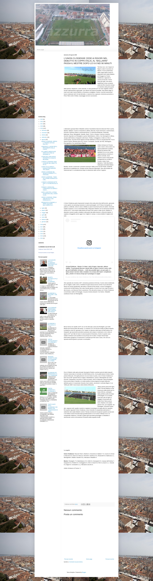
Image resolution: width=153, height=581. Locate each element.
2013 (41, 236)
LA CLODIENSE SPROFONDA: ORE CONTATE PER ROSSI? (52, 310)
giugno (43, 210)
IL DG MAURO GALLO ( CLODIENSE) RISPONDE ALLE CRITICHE (52, 262)
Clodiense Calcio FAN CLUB (45, 249)
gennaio (44, 221)
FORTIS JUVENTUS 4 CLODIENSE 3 (52, 390)
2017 (41, 227)
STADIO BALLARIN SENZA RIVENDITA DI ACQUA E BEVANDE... (48, 158)
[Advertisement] (46, 83)
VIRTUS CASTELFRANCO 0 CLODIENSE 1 (52, 341)
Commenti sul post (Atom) (76, 562)
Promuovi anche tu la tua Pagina (46, 252)
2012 (41, 238)
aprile (43, 215)
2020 (41, 126)
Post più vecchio (110, 559)
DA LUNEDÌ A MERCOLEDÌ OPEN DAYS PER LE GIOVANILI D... (48, 153)
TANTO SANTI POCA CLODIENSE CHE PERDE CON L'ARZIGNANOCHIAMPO (53, 408)
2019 (41, 128)
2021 (41, 123)
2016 (41, 229)
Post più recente (68, 559)
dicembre (44, 130)
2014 (41, 233)
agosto (43, 139)
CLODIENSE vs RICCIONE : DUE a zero (52, 295)
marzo (43, 217)
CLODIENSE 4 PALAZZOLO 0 (52, 324)
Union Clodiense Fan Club (86, 277)
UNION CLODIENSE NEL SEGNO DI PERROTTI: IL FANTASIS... (48, 173)
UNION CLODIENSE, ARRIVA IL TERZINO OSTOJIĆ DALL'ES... (49, 143)
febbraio (44, 219)
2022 (41, 121)
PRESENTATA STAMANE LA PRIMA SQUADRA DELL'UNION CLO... (48, 204)
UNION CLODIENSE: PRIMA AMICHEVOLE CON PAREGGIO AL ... (48, 199)
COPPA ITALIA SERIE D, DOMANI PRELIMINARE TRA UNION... (48, 168)
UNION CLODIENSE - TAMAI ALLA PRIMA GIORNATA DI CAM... (49, 178)
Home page (40, 49)
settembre (44, 137)
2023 (41, 119)
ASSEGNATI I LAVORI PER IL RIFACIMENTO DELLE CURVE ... (49, 148)
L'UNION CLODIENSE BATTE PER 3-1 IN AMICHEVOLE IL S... (49, 183)
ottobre (44, 135)
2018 (41, 224)
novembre (44, 132)
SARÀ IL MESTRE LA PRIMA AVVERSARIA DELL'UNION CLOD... (49, 194)
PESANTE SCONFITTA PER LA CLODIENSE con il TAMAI (52, 359)
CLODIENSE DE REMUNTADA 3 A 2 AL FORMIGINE (52, 374)
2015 (41, 231)
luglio (43, 208)
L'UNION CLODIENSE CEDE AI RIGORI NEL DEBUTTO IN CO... (49, 163)
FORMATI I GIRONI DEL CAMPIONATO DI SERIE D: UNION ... (49, 188)
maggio (44, 212)
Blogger (84, 572)
